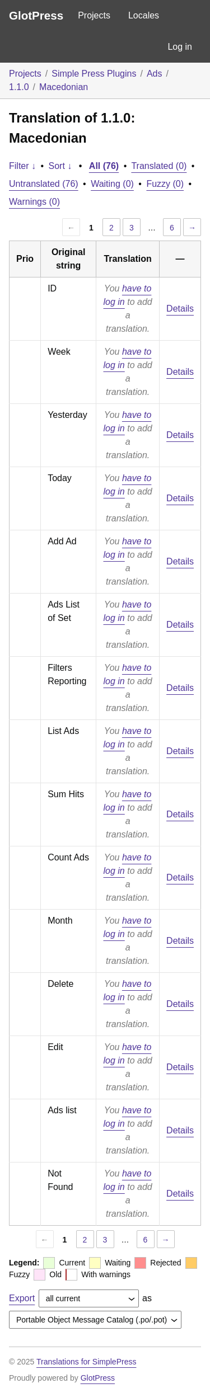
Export (22, 1298)
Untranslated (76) (43, 184)
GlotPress (36, 15)
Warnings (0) (34, 201)
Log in (179, 46)
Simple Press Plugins (94, 73)
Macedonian (63, 87)
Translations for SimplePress (86, 1361)
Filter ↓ (22, 166)
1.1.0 (19, 87)
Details (180, 308)
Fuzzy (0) (165, 184)
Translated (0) (158, 166)
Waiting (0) (112, 184)
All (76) (104, 166)
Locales (143, 15)
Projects (94, 15)
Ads (154, 73)
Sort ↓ (60, 166)
